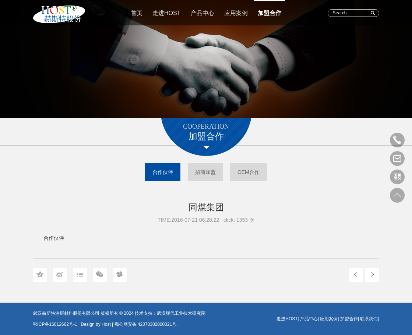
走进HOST (166, 13)
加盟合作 (269, 13)
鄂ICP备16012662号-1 (55, 324)
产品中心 (202, 13)
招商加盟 (205, 172)
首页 (136, 13)
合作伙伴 (162, 172)
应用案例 (236, 13)
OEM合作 (248, 172)
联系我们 (369, 318)
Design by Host (95, 324)
